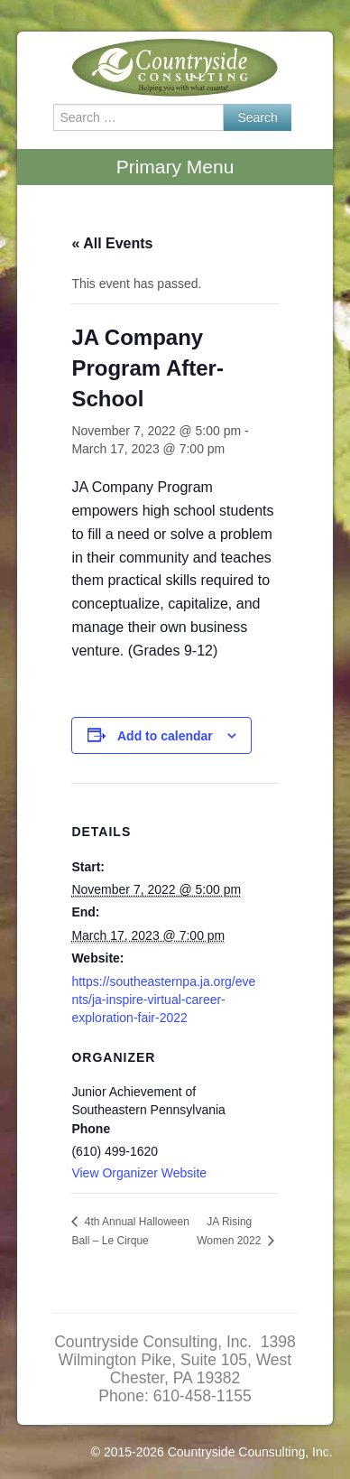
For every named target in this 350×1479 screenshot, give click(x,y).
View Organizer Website (139, 1173)
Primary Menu (175, 166)
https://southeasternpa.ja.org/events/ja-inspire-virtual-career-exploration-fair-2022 (163, 999)
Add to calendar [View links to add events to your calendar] (165, 736)
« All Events (111, 243)
